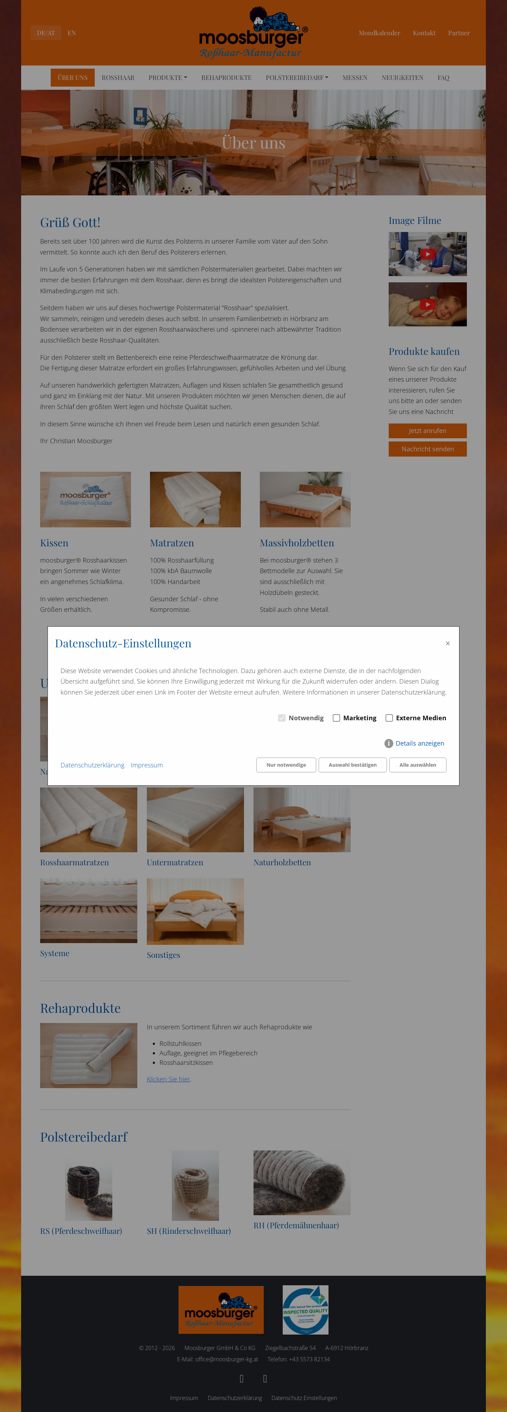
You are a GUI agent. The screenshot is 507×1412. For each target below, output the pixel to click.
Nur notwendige (286, 765)
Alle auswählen (418, 765)
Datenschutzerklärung (92, 765)
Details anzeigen (420, 743)
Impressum (147, 765)
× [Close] (447, 643)
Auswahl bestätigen (353, 765)
